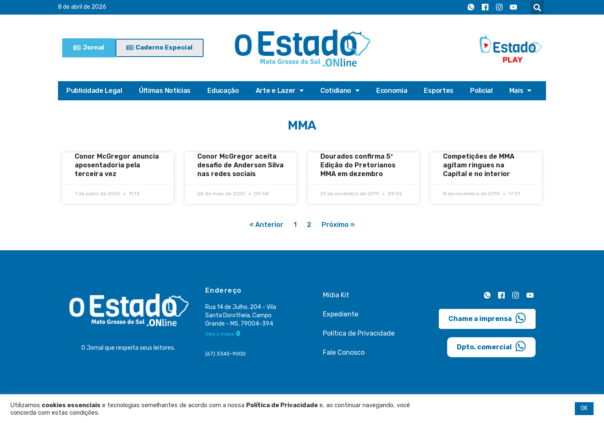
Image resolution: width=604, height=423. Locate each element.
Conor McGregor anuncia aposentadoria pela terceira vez (117, 165)
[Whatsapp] (471, 7)
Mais (520, 90)
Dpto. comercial (491, 346)
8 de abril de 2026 (82, 7)
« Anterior (266, 225)
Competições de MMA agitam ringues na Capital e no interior (478, 165)
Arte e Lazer (280, 90)
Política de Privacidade (359, 333)
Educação (223, 91)
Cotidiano (340, 90)
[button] (537, 7)
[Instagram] (499, 7)
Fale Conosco (344, 352)
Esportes (438, 91)
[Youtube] (513, 7)
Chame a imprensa (487, 317)
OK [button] (584, 408)
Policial (481, 91)
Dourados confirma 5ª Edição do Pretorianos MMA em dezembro (357, 165)
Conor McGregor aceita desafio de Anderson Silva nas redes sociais (240, 165)
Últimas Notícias (165, 91)
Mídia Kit (336, 295)
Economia (392, 91)
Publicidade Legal (94, 91)
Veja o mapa (223, 334)
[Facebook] (485, 7)
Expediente (340, 314)
